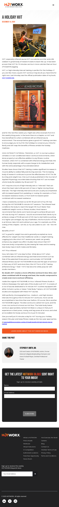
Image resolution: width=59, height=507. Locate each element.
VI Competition (28, 450)
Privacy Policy (46, 453)
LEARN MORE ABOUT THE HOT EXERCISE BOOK (29, 331)
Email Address (9, 393)
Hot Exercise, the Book (49, 437)
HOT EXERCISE (8, 78)
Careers (44, 440)
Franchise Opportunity (31, 456)
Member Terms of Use (49, 450)
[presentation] (19, 403)
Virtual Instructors (29, 447)
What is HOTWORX (30, 437)
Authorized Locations (30, 453)
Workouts (26, 443)
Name (6, 385)
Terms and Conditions (48, 456)
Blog (42, 443)
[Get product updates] (17, 473)
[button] (53, 5)
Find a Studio (27, 440)
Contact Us (45, 447)
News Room (27, 459)
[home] (13, 5)
